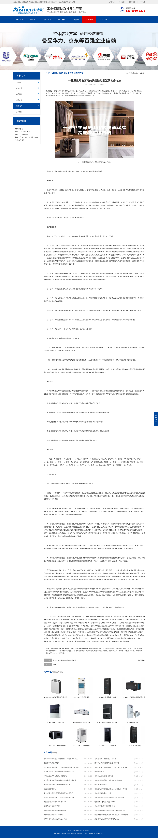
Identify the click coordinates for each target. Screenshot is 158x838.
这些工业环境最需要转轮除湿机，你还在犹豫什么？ (61, 759)
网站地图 (132, 2)
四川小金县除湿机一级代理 (103, 776)
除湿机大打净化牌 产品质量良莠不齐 (107, 763)
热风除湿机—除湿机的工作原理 (105, 759)
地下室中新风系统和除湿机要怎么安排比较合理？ (61, 780)
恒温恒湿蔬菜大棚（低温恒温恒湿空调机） (109, 780)
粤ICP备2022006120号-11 (96, 833)
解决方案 (47, 20)
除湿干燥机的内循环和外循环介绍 (55, 802)
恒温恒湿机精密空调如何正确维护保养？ (58, 784)
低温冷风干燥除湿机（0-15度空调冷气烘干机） (60, 797)
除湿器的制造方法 (100, 784)
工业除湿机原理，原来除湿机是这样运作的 (58, 793)
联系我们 (103, 20)
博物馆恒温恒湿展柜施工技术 (104, 802)
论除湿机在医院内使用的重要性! (55, 810)
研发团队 (122, 2)
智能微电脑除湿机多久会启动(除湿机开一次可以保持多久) (112, 789)
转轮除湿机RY (99, 772)
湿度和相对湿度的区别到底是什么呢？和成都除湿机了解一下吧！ (112, 815)
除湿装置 (99, 171)
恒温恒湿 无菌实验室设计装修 (104, 806)
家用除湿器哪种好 (50, 789)
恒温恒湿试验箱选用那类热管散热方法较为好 (109, 810)
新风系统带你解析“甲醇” (52, 806)
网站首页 (19, 20)
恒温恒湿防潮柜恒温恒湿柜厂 (54, 815)
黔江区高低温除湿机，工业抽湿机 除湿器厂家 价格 (61, 767)
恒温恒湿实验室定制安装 (102, 793)
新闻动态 (89, 20)
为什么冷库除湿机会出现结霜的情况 (65, 660)
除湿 (59, 171)
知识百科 (142, 73)
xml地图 (142, 2)
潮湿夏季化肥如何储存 (51, 763)
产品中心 (33, 20)
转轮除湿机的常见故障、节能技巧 (55, 776)
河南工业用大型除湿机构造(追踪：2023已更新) (110, 767)
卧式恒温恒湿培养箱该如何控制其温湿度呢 (109, 797)
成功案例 (61, 20)
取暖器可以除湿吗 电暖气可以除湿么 (107, 819)
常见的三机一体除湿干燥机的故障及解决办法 (59, 772)
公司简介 (112, 2)
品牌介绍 (75, 20)
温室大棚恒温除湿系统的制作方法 (55, 819)
